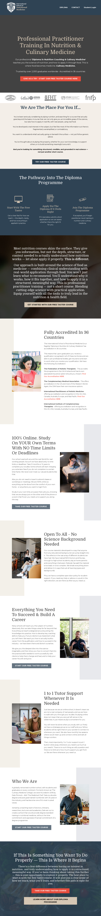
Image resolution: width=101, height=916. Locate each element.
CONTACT (76, 7)
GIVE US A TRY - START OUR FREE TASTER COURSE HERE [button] (50, 79)
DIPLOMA (64, 7)
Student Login (90, 7)
